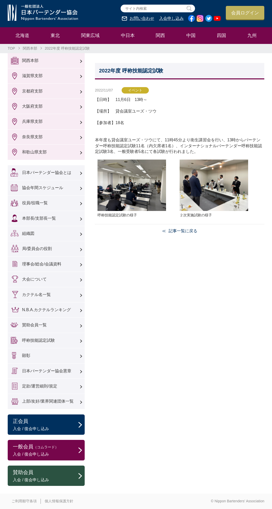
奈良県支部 (32, 137)
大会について (34, 279)
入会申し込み (171, 18)
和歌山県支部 (34, 152)
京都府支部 (32, 91)
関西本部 (30, 48)
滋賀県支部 (32, 75)
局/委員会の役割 (37, 248)
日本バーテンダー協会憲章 (46, 371)
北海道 (22, 35)
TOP (11, 48)
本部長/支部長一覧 (39, 218)
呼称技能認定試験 (38, 340)
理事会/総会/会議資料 (41, 264)
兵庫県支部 (32, 121)
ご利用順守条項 (24, 501)
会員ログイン (245, 12)
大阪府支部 (32, 106)
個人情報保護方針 (59, 501)
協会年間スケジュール (42, 188)
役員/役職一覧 (35, 203)
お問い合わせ (142, 18)
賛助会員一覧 (34, 325)
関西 (160, 35)
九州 (252, 35)
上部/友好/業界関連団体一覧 (48, 401)
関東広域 (90, 35)
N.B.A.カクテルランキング (46, 310)
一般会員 (49, 450)
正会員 (49, 425)
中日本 (128, 35)
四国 (221, 35)
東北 (55, 35)
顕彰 (26, 355)
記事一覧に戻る (183, 231)
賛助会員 (49, 476)
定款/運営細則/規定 (39, 386)
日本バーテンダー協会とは (46, 172)
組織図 (28, 233)
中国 (191, 35)
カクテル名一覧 (36, 294)
